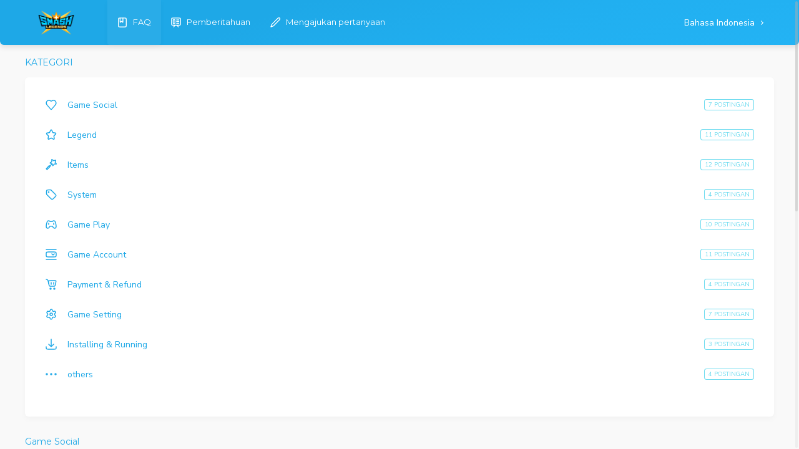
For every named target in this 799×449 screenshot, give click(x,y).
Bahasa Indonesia (720, 23)
